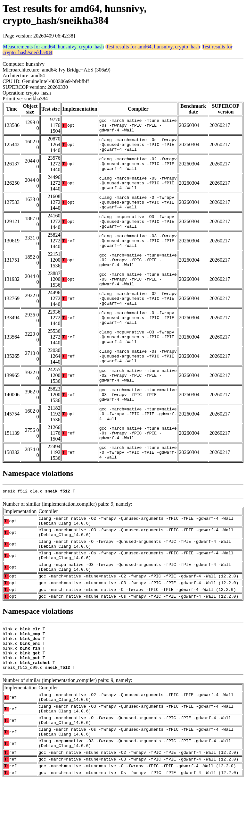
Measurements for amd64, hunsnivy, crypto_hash (53, 46)
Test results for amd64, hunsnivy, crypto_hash (153, 46)
